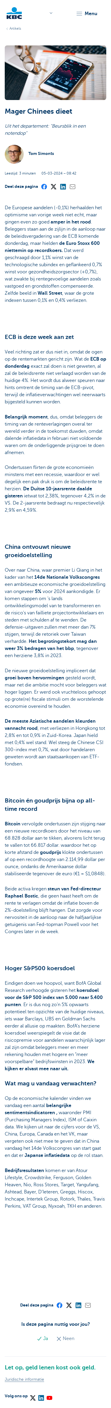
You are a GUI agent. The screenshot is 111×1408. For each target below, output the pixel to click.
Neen (65, 1338)
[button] (86, 14)
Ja (43, 1338)
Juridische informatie (24, 1379)
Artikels (15, 28)
